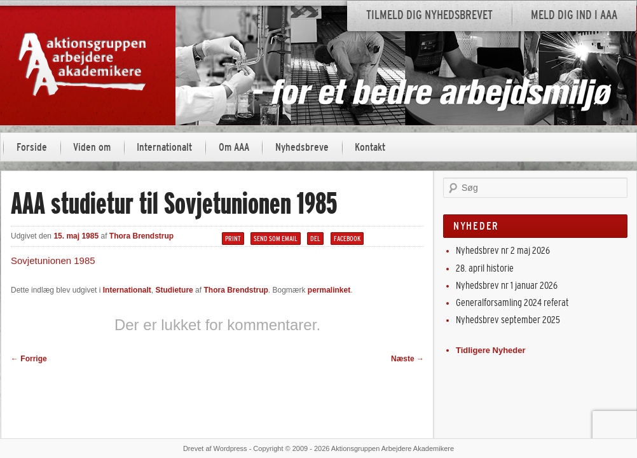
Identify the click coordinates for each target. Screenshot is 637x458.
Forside (32, 147)
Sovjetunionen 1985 (53, 260)
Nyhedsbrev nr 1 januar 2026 (507, 285)
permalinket (329, 290)
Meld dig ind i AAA (574, 15)
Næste (407, 358)
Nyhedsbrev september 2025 (508, 319)
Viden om (92, 147)
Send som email (276, 238)
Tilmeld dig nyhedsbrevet (429, 15)
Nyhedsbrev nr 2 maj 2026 (503, 250)
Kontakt (370, 147)
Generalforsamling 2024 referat (512, 302)
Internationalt (164, 147)
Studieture (174, 290)
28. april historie (485, 268)
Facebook (347, 238)
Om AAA (234, 147)
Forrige (29, 358)
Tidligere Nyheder (491, 350)
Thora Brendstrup (141, 236)
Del (315, 238)
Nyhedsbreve (302, 147)
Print (233, 238)
